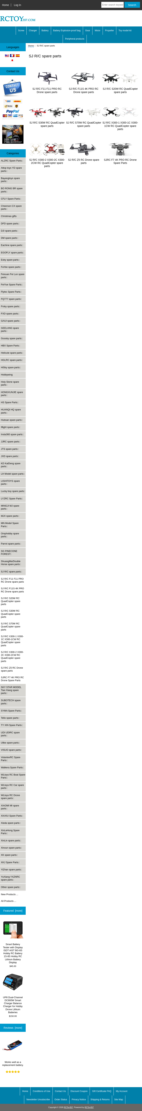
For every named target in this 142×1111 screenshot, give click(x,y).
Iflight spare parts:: (10, 427)
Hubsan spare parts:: (12, 420)
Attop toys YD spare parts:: (11, 169)
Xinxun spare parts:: (11, 847)
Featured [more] (12, 910)
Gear (87, 30)
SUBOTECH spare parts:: (11, 702)
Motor (97, 30)
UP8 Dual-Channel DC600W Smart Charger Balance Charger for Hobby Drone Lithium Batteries (13, 993)
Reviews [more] (13, 1027)
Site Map (118, 1099)
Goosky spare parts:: (12, 338)
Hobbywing (7, 374)
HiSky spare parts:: (11, 367)
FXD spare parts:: (10, 313)
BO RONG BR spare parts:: (12, 190)
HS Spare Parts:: (10, 402)
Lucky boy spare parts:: (13, 491)
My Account (121, 1091)
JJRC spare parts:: (11, 441)
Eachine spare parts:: (12, 245)
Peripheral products (74, 39)
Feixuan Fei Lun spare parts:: (12, 276)
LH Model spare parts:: (13, 473)
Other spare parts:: (11, 887)
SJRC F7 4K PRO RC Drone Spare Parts (12, 679)
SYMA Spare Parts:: (11, 710)
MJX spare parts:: (10, 516)
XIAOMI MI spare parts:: (10, 807)
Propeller (109, 30)
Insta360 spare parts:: (12, 434)
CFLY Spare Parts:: (11, 198)
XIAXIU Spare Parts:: (12, 815)
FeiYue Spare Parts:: (12, 284)
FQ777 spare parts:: (11, 299)
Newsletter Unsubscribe (38, 1099)
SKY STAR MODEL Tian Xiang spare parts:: (11, 690)
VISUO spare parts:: (11, 749)
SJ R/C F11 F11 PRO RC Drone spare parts (12, 580)
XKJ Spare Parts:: (10, 862)
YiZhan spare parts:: (11, 869)
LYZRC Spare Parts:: (12, 498)
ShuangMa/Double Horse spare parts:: (11, 563)
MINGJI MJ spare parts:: (10, 507)
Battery (45, 30)
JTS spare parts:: (10, 449)
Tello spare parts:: (10, 717)
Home (5, 5)
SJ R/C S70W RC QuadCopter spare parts (10, 626)
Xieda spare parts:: (11, 823)
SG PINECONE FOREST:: (9, 552)
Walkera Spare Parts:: (12, 767)
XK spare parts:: (9, 855)
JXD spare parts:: (10, 456)
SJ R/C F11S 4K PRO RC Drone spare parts (12, 590)
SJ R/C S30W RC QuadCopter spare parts (10, 613)
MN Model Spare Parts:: (10, 524)
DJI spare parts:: (9, 230)
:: (11, 571)
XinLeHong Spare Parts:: (10, 832)
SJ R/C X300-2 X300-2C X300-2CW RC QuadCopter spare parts (12, 656)
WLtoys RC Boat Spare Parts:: (13, 776)
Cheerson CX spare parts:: (11, 207)
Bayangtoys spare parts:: (10, 180)
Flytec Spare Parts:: (11, 291)
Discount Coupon (78, 1091)
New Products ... (9, 894)
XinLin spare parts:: (11, 840)
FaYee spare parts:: (11, 267)
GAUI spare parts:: (11, 320)
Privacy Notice (79, 1099)
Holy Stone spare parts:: (10, 383)
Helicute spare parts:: (12, 352)
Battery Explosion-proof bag (67, 30)
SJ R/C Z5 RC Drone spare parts (12, 669)
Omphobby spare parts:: (10, 535)
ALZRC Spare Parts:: (12, 160)
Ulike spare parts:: (10, 742)
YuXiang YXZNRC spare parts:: (10, 878)
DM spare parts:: (9, 238)
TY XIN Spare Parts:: (12, 725)
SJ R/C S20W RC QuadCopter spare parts (10, 601)
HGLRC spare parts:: (12, 360)
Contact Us (60, 1091)
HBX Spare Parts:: (10, 345)
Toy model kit (125, 30)
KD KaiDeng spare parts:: (11, 465)
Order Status (61, 1099)
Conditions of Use (41, 1091)
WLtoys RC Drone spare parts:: (10, 797)
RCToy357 (68, 1107)
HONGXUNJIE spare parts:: (12, 394)
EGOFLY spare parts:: (12, 252)
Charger (33, 30)
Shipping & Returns (99, 1099)
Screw (21, 30)
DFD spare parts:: (10, 223)
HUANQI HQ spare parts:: (11, 411)
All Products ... (8, 901)
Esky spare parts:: (10, 259)
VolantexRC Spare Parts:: (10, 759)
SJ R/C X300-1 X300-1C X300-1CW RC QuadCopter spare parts (12, 641)
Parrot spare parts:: (11, 543)
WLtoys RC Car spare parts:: (12, 786)
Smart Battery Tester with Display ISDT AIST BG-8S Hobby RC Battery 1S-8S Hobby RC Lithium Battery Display (13, 942)
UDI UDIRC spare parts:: (10, 734)
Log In (17, 5)
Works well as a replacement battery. (13, 1050)
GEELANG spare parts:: (10, 329)
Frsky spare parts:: (11, 306)
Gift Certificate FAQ (101, 1091)
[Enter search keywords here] (112, 5)
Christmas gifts (8, 216)
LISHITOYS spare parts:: (10, 482)
